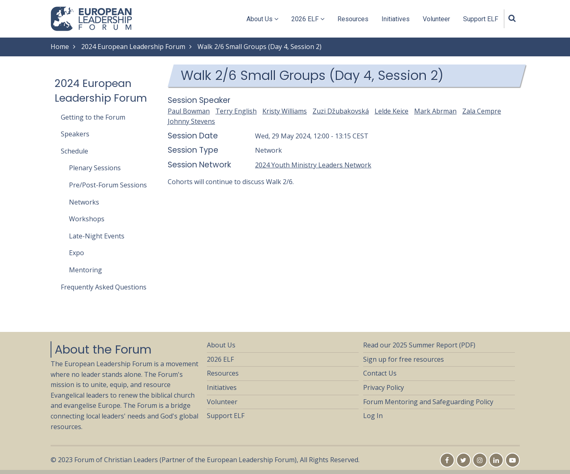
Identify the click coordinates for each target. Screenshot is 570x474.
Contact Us (380, 373)
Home (60, 46)
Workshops (86, 218)
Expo (76, 252)
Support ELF (480, 19)
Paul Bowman (189, 111)
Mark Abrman (435, 111)
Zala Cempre (481, 111)
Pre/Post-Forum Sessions (108, 184)
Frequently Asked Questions (103, 287)
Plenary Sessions (95, 167)
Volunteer (436, 19)
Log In (373, 415)
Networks (84, 202)
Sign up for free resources (403, 359)
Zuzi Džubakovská (341, 111)
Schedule (74, 151)
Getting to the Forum (93, 117)
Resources (352, 19)
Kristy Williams (284, 111)
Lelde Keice (391, 111)
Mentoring (85, 269)
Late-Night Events (96, 235)
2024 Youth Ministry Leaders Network (313, 164)
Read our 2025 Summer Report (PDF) (419, 344)
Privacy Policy (383, 387)
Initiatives (395, 19)
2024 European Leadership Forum (133, 46)
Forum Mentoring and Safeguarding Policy (428, 401)
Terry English (236, 111)
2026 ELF (307, 19)
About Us (262, 19)
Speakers (75, 133)
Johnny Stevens (191, 121)
